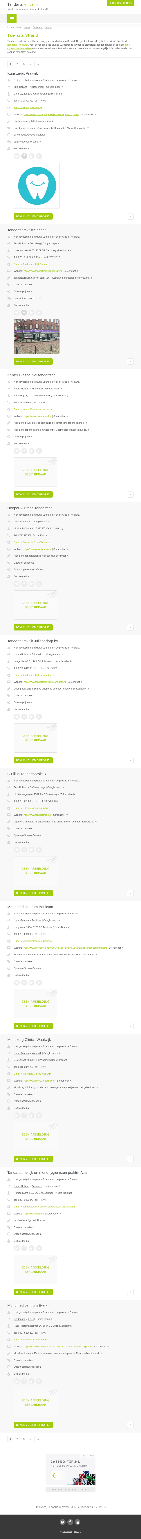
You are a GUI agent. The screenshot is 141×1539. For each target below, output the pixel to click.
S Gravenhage (37, 787)
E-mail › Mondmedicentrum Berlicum (33, 941)
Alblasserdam (37, 87)
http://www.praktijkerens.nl (37, 549)
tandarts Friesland (17, 44)
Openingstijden (23, 291)
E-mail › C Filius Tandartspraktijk (31, 808)
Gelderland (20, 1319)
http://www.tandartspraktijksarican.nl (43, 271)
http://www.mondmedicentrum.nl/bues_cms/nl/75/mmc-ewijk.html (58, 1346)
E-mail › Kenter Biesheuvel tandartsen (34, 409)
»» (38, 64)
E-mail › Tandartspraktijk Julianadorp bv (34, 675)
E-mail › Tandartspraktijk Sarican (31, 264)
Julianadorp (38, 654)
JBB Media (67, 1531)
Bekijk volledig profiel (33, 216)
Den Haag (35, 243)
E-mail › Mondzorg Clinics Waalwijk (32, 1073)
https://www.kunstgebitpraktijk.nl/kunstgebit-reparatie (51, 114)
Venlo (28, 521)
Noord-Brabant (21, 920)
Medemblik (37, 388)
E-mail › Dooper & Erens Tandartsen (33, 542)
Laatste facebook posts (27, 141)
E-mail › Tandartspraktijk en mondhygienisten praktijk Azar (44, 1206)
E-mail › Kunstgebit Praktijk (28, 107)
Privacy (77, 1531)
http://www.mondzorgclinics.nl (39, 1080)
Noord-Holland (21, 388)
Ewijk (31, 1319)
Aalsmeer (37, 1186)
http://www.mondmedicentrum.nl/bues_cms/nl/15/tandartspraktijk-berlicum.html (65, 947)
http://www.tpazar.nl (34, 1213)
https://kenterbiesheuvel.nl (37, 416)
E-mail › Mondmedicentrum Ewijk (31, 1339)
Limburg (18, 521)
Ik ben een (120, 3)
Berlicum (36, 920)
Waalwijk (36, 1053)
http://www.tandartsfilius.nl (37, 814)
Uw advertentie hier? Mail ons (70, 1489)
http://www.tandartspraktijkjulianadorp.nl (45, 682)
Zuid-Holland (20, 87)
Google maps (55, 87)
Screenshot (88, 114)
